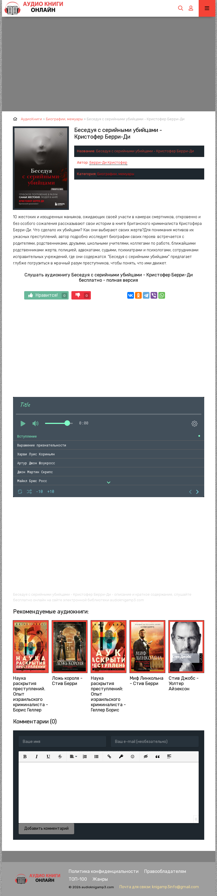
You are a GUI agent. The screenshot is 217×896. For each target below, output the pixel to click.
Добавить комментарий (46, 828)
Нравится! (47, 295)
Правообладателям (165, 871)
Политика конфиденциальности (104, 871)
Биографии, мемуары (115, 174)
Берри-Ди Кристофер (108, 162)
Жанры (100, 879)
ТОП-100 (78, 879)
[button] (25, 756)
